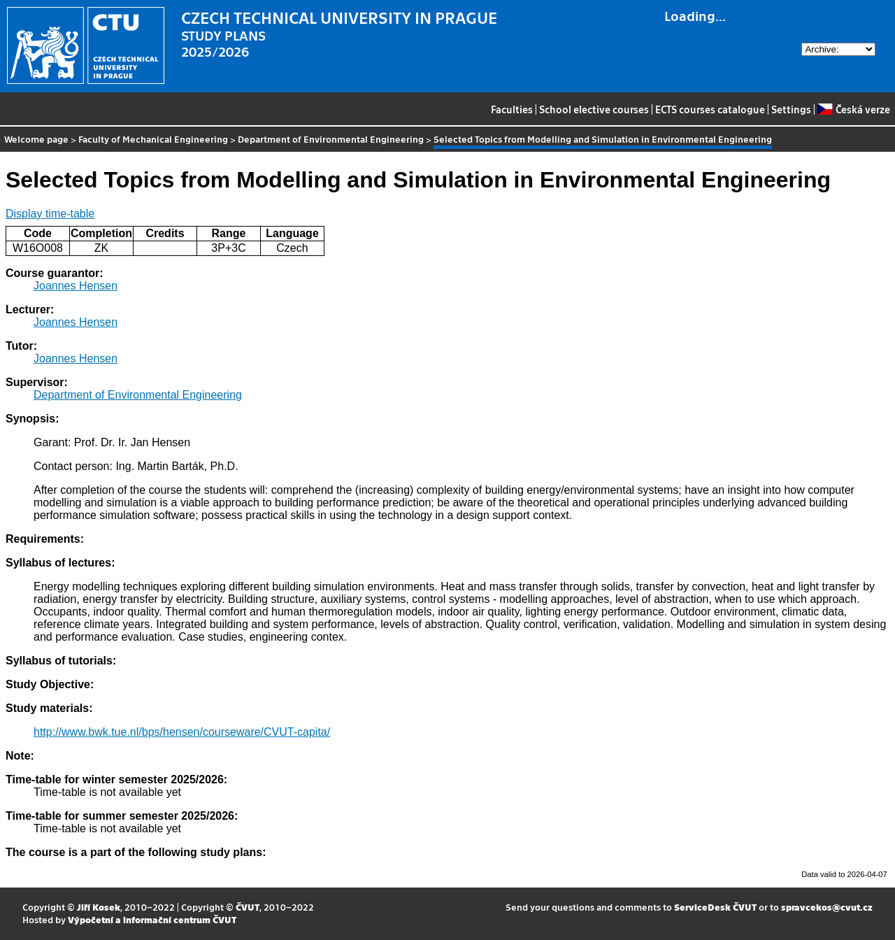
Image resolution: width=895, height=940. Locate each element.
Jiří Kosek (98, 907)
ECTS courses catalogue (710, 109)
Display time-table (50, 214)
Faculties (512, 109)
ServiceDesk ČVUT (715, 907)
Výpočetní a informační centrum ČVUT (152, 919)
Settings (791, 109)
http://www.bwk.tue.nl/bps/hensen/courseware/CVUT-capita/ (182, 732)
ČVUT (247, 907)
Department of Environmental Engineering (331, 139)
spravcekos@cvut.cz (827, 907)
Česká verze (853, 109)
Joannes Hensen (75, 286)
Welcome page (36, 139)
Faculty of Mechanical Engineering (153, 139)
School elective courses (594, 109)
